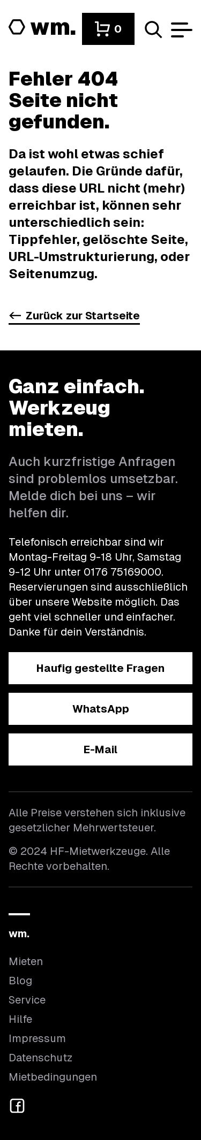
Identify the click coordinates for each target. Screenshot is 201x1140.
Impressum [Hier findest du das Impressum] (37, 1038)
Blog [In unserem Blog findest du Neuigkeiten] (20, 980)
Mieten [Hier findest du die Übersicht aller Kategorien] (26, 961)
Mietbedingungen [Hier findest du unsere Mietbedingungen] (53, 1077)
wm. (19, 933)
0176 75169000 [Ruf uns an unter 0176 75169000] (122, 572)
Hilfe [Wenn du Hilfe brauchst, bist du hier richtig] (20, 1019)
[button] (108, 29)
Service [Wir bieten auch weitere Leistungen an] (27, 1000)
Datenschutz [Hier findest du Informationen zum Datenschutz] (40, 1058)
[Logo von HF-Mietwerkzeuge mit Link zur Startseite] (42, 28)
